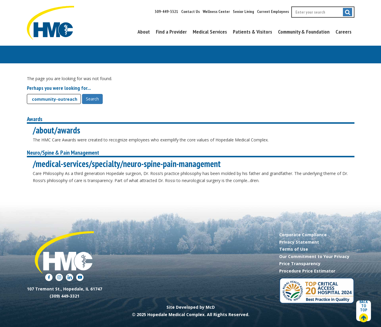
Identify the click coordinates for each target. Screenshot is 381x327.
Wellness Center (216, 11)
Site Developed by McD (190, 307)
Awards (34, 119)
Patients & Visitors (252, 31)
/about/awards (56, 130)
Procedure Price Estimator (307, 271)
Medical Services (210, 31)
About (144, 31)
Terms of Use (293, 249)
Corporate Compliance (303, 234)
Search (92, 99)
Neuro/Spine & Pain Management (63, 152)
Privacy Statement (299, 242)
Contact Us (190, 11)
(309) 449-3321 (64, 296)
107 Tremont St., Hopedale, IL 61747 (64, 289)
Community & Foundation (304, 31)
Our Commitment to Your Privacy (314, 256)
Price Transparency (300, 263)
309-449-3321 (166, 11)
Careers (343, 31)
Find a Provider (171, 31)
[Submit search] (347, 12)
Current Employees (273, 11)
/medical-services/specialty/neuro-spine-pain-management (127, 163)
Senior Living (243, 11)
